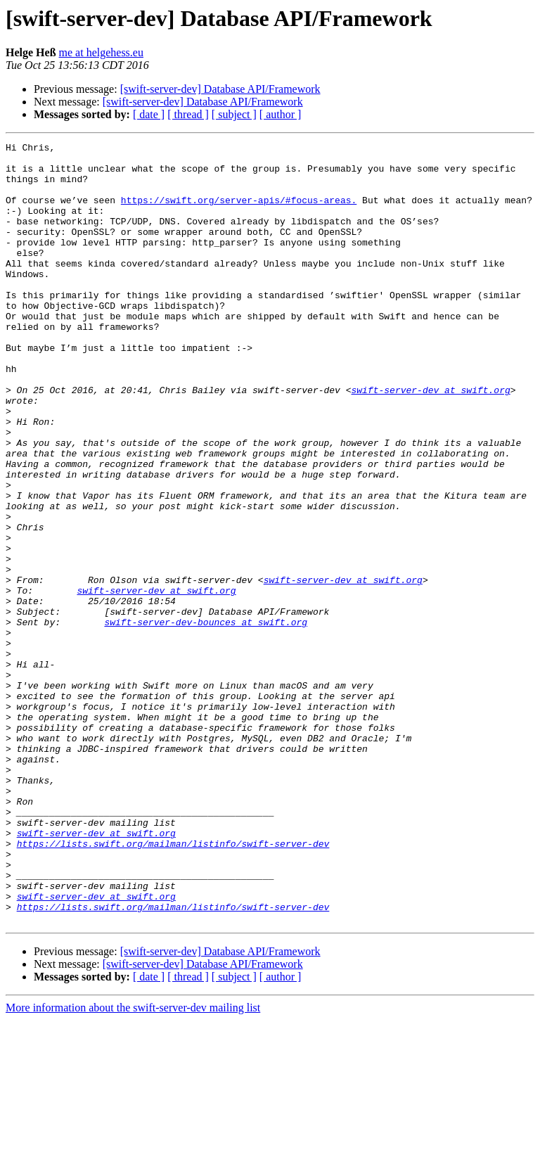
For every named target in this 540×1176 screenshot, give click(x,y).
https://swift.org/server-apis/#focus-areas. (238, 212)
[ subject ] (234, 114)
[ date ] (149, 114)
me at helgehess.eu (101, 52)
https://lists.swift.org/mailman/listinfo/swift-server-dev (173, 984)
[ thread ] (188, 114)
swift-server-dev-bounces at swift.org (205, 718)
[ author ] (280, 114)
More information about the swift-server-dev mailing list (133, 1164)
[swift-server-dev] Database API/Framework (220, 89)
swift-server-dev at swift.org (430, 440)
